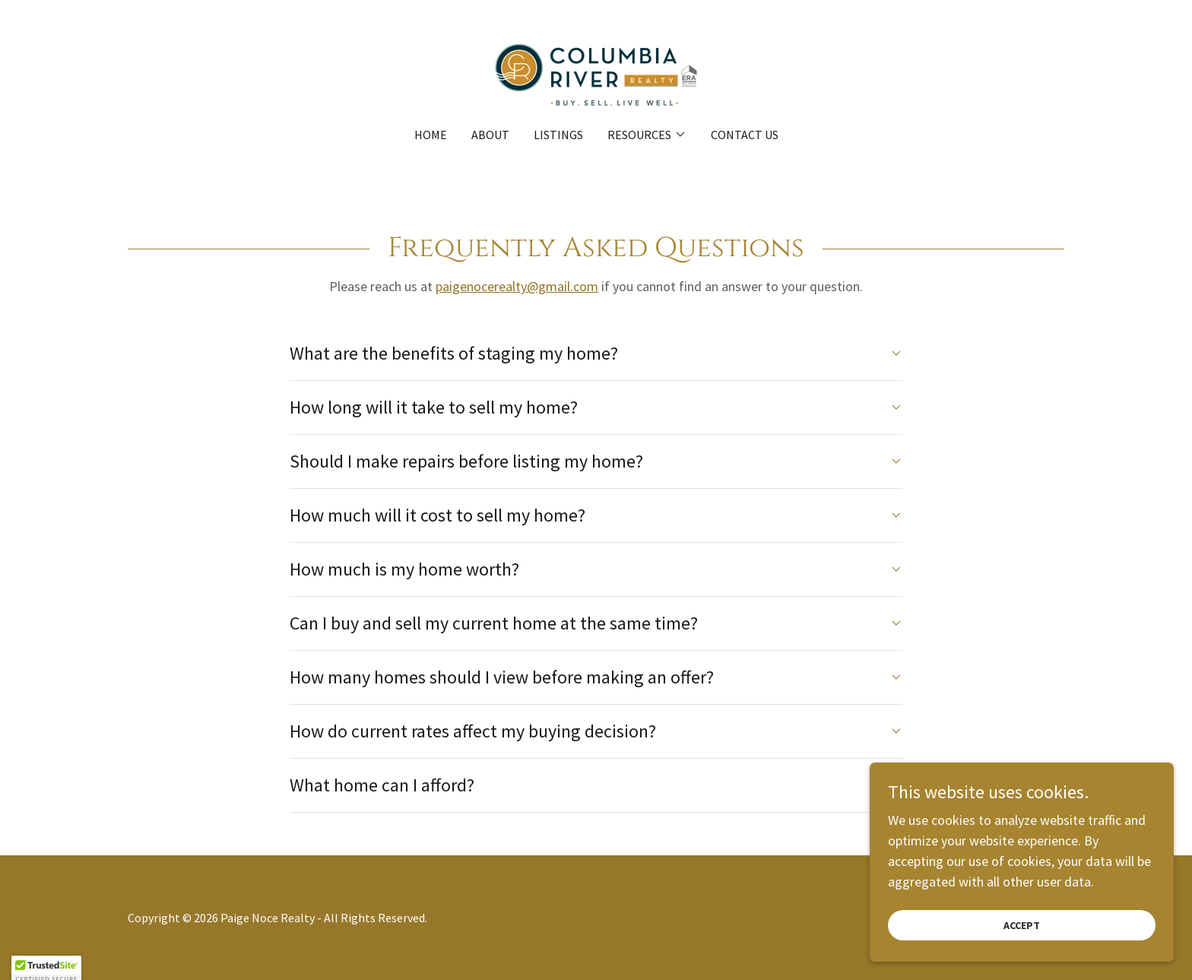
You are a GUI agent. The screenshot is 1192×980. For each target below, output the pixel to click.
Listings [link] (558, 134)
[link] (596, 73)
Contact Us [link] (744, 134)
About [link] (490, 134)
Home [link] (430, 134)
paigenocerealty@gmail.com (517, 286)
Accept (1021, 936)
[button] (646, 134)
